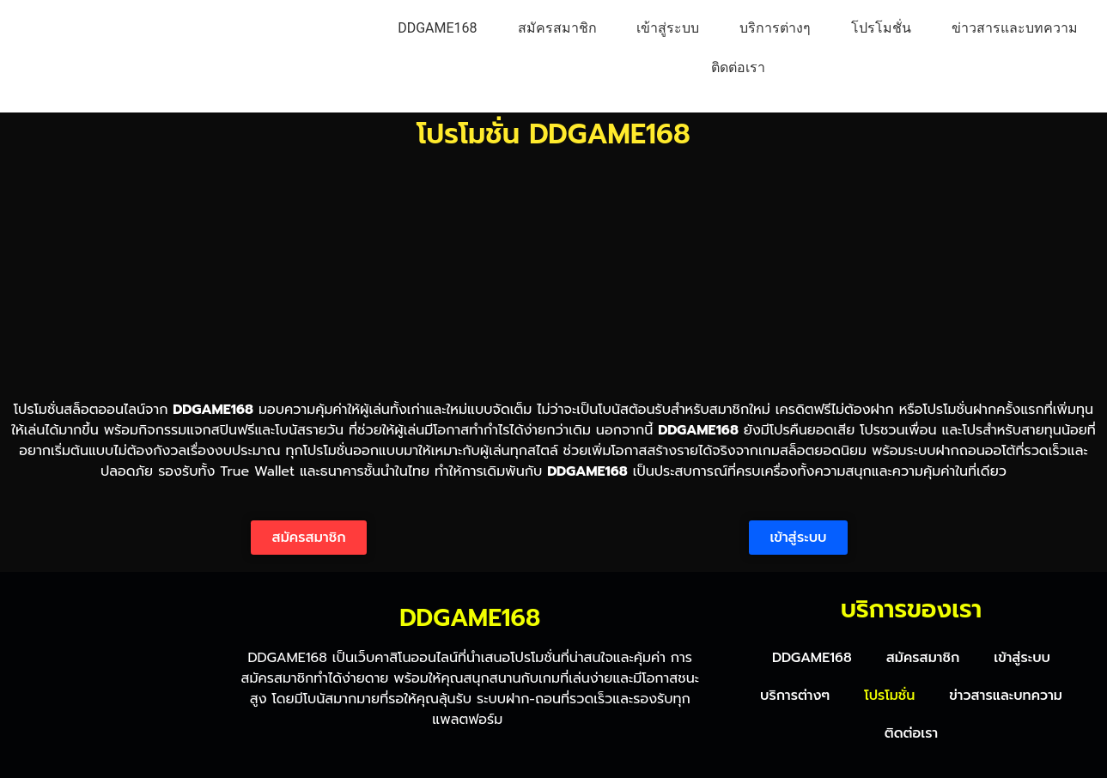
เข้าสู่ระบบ (667, 28)
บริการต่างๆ (775, 28)
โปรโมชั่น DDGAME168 (553, 134)
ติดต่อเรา (738, 67)
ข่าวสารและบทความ (1015, 28)
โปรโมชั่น (881, 28)
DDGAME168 (437, 28)
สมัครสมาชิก (557, 28)
